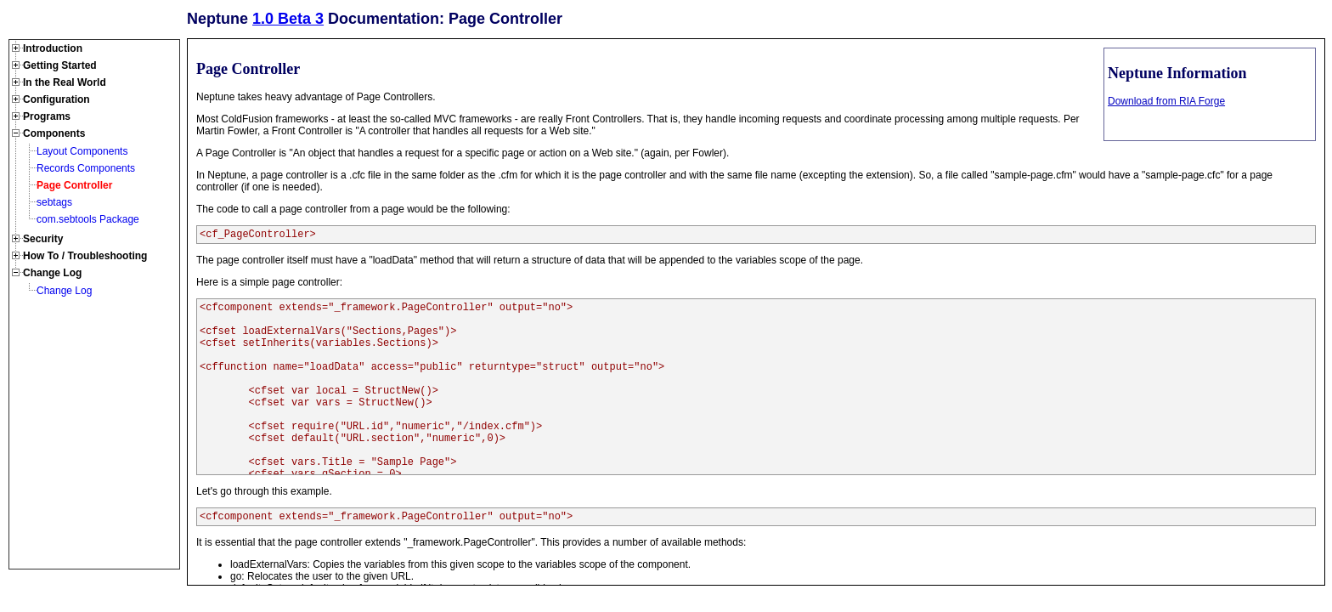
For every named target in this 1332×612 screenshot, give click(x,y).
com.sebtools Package (88, 219)
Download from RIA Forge (1166, 101)
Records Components (86, 168)
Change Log (64, 291)
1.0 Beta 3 (288, 18)
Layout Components (82, 151)
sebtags (54, 202)
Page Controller (74, 185)
